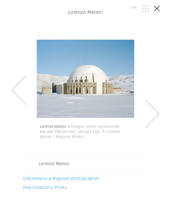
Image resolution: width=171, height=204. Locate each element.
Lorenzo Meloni (85, 12)
